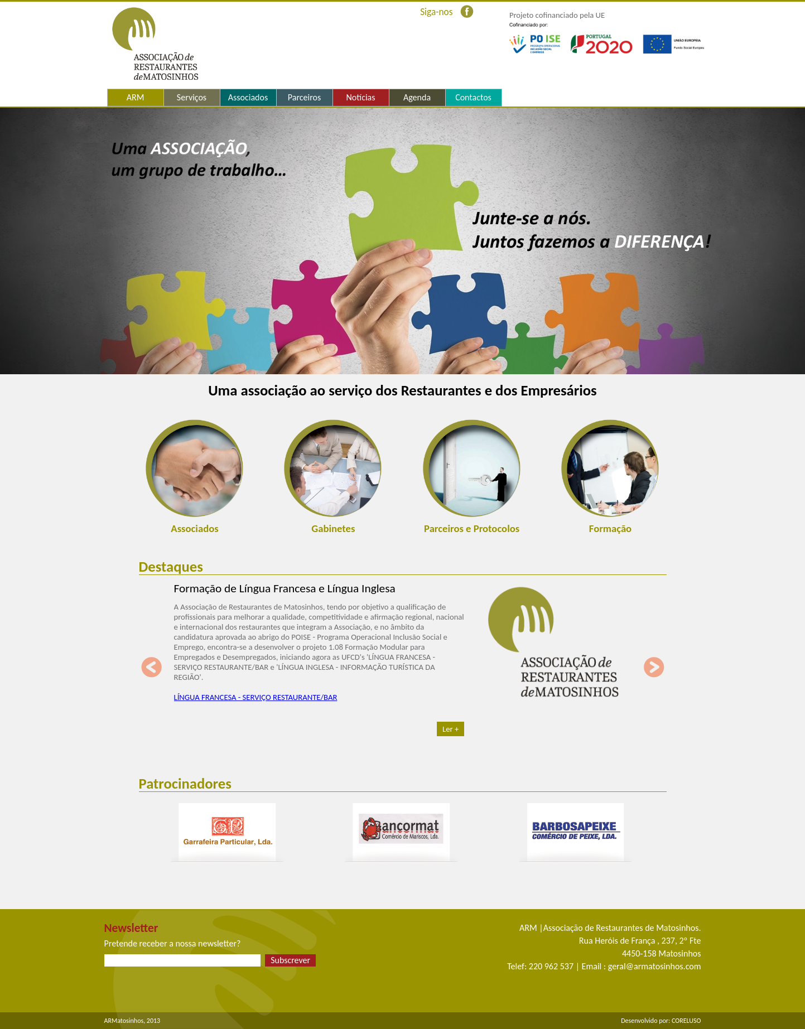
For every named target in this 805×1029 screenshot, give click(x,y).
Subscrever (290, 960)
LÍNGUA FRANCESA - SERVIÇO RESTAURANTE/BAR (256, 697)
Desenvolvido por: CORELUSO (661, 1021)
